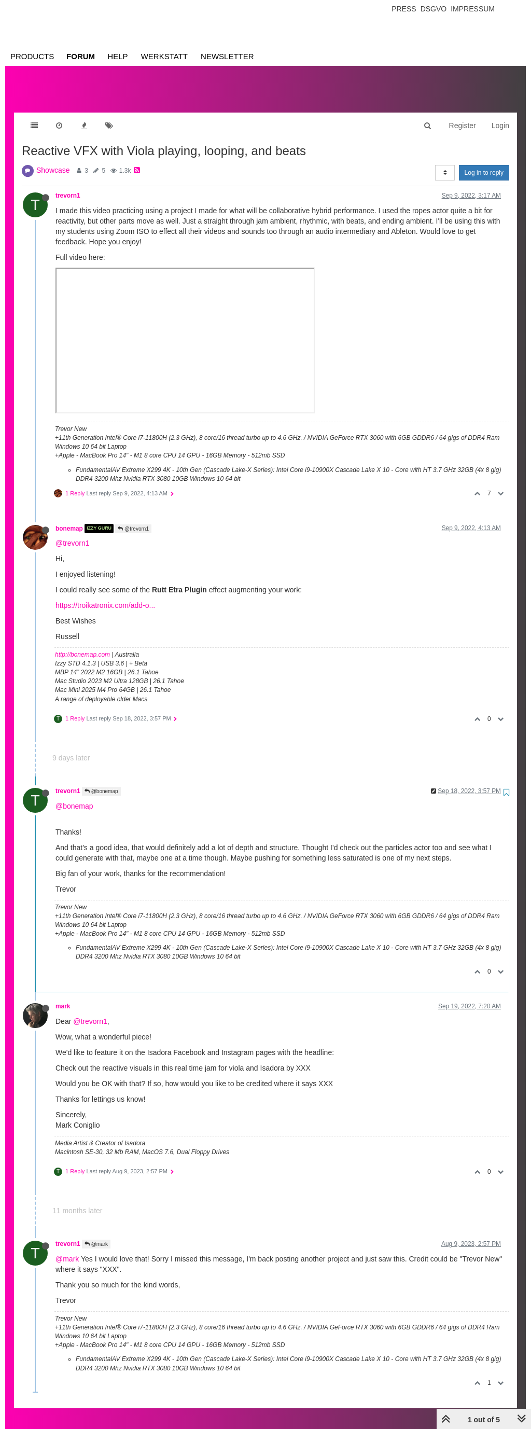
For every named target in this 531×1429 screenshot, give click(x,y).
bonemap (69, 518)
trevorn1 (67, 185)
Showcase (53, 160)
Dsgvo (434, 9)
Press (404, 9)
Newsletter (227, 56)
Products (32, 56)
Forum (80, 56)
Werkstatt (164, 56)
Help (117, 56)
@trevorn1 (133, 518)
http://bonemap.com (82, 644)
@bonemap (101, 781)
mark (62, 996)
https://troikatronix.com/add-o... (105, 595)
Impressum (473, 9)
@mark (96, 1234)
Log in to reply (484, 162)
